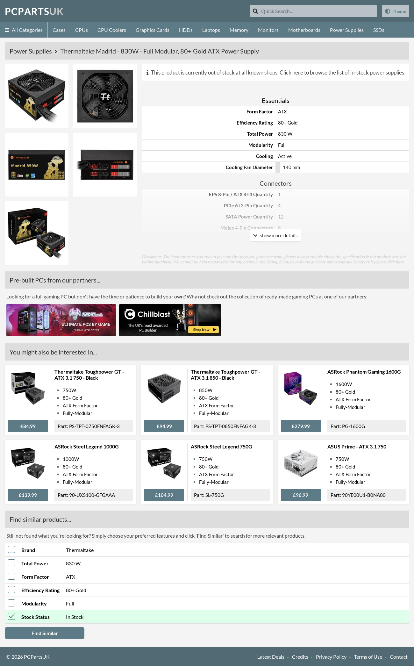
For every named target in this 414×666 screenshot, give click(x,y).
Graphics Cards (152, 30)
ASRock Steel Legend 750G (221, 446)
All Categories (24, 30)
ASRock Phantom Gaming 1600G (364, 372)
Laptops (211, 30)
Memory (239, 30)
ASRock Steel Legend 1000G (86, 446)
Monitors (268, 30)
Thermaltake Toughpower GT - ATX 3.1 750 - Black (89, 375)
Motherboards (304, 30)
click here (395, 261)
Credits (300, 657)
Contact (399, 657)
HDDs (186, 30)
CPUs (81, 30)
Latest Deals (270, 657)
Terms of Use (368, 657)
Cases (59, 30)
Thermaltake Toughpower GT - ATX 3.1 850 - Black (226, 375)
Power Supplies (347, 30)
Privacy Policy (331, 657)
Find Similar (45, 633)
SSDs (378, 30)
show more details (275, 235)
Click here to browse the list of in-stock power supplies (342, 72)
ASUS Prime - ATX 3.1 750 (356, 446)
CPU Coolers (111, 30)
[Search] (255, 11)
